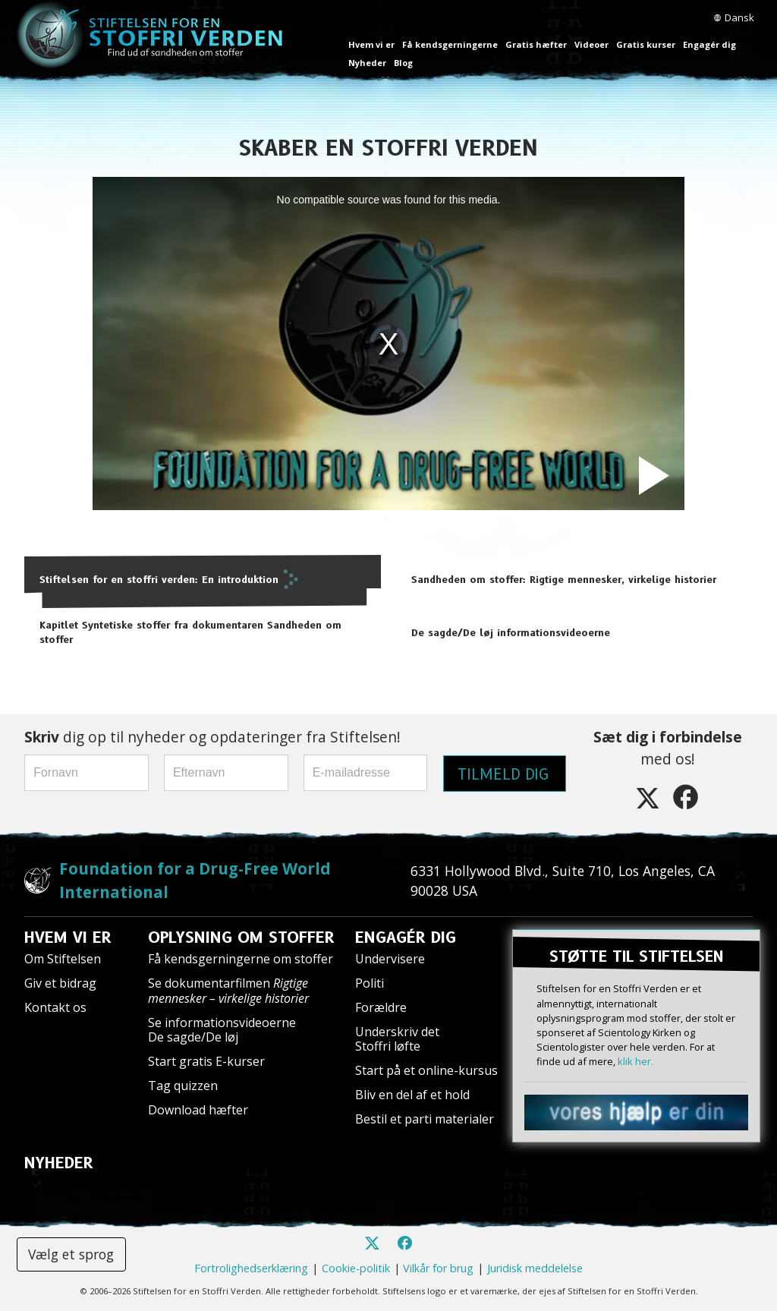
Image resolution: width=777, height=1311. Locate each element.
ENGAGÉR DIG (405, 937)
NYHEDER (58, 1163)
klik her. (635, 1061)
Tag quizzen (183, 1085)
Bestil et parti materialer (424, 1119)
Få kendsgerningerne (450, 44)
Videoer (591, 44)
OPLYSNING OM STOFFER (241, 937)
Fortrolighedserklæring (251, 1268)
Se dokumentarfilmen (228, 990)
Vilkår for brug (438, 1268)
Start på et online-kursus (426, 1070)
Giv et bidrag (60, 983)
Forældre (381, 1007)
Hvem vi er (371, 44)
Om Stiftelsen (62, 958)
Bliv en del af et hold (412, 1094)
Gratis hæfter (536, 44)
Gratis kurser (645, 44)
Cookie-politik (356, 1268)
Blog (403, 62)
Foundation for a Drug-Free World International (195, 880)
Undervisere (390, 958)
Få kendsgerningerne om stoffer (240, 958)
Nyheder (367, 62)
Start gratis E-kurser (206, 1061)
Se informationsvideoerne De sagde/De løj (222, 1029)
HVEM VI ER (68, 937)
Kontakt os (55, 1007)
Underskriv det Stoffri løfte (397, 1038)
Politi (369, 983)
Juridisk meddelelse (535, 1268)
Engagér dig (709, 44)
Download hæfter (198, 1109)
